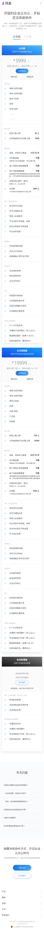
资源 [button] (22, 912)
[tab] (22, 901)
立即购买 (22, 71)
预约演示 (14, 77)
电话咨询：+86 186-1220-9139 (22, 698)
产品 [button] (22, 901)
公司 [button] (22, 918)
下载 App (22, 877)
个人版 (27, 36)
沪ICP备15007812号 (22, 933)
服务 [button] (22, 906)
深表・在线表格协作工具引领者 (6, 3)
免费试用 (30, 77)
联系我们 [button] (22, 924)
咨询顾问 (22, 691)
